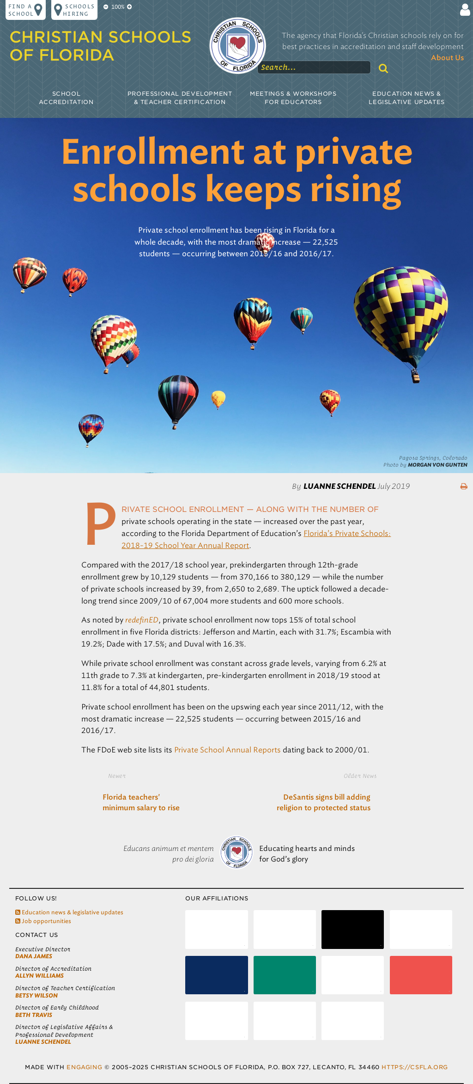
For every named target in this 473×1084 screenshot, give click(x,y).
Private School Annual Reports (227, 749)
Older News (360, 775)
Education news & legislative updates (69, 912)
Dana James (33, 956)
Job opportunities (43, 921)
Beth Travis (33, 1014)
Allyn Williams (39, 975)
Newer (117, 775)
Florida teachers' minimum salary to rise (141, 803)
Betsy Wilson (36, 995)
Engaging (84, 1067)
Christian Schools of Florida (100, 46)
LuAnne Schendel (43, 1041)
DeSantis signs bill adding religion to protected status (323, 803)
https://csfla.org (415, 1067)
